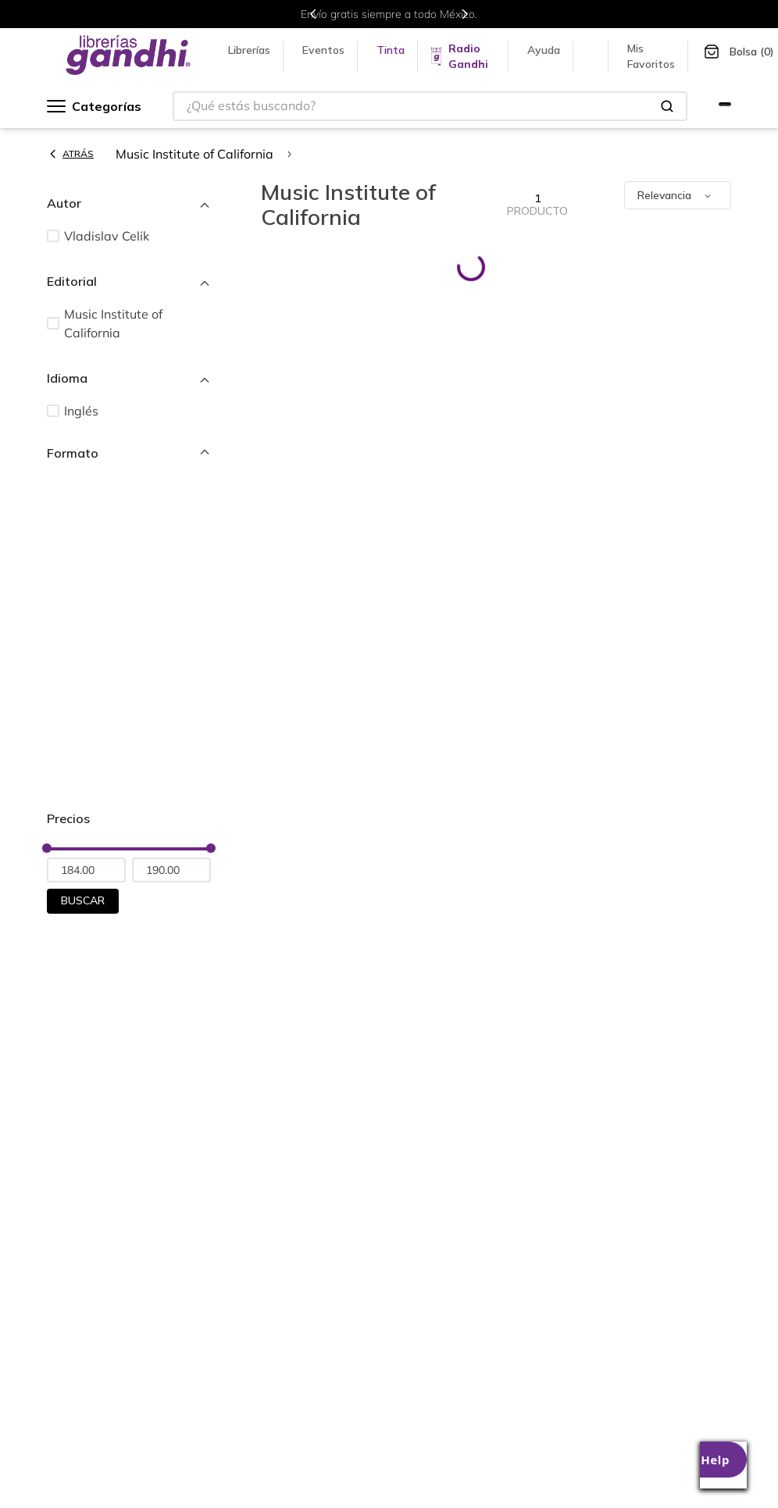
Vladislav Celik (106, 236)
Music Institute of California (194, 154)
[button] (129, 203)
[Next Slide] (464, 14)
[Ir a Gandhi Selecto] (725, 106)
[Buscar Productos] (667, 106)
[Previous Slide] (313, 14)
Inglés (81, 411)
